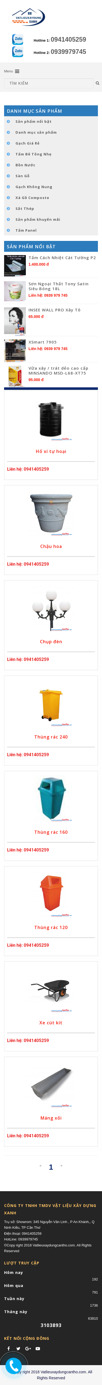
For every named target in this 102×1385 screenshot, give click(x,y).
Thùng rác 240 (51, 737)
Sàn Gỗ (23, 175)
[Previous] (40, 1165)
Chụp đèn (51, 642)
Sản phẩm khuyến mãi (38, 219)
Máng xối (51, 1118)
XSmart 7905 (43, 342)
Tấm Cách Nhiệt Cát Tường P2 (62, 257)
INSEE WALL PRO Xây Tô (55, 309)
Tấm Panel (26, 230)
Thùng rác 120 (51, 927)
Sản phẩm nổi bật (34, 121)
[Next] (61, 1165)
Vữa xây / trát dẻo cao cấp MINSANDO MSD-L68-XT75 (58, 370)
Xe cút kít (51, 1023)
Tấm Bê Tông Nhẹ (34, 154)
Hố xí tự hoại (51, 451)
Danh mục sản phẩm (36, 132)
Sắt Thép (25, 208)
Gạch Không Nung (34, 186)
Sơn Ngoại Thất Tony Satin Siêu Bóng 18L (59, 286)
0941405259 (68, 39)
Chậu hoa (51, 546)
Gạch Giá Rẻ (28, 143)
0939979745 (68, 51)
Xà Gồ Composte (32, 197)
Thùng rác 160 (51, 832)
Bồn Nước (25, 165)
